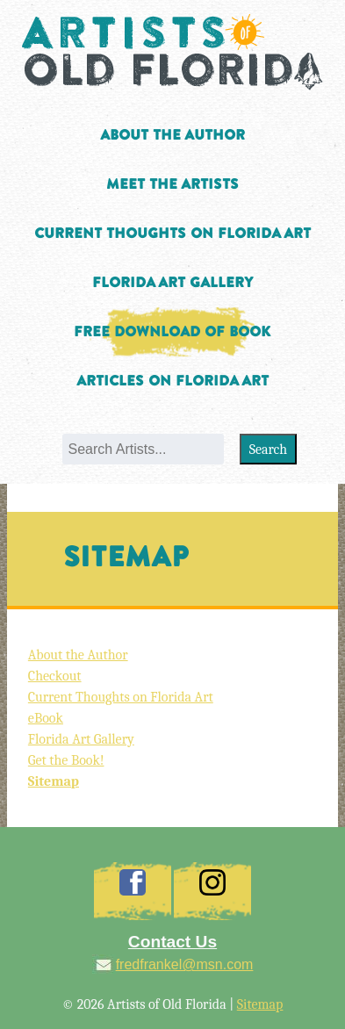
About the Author (172, 135)
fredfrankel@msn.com (185, 964)
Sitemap (53, 781)
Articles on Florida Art (172, 381)
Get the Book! (66, 760)
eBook (45, 718)
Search (268, 449)
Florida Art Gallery (172, 282)
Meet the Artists (172, 184)
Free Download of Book (172, 332)
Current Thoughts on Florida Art (172, 233)
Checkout (55, 676)
